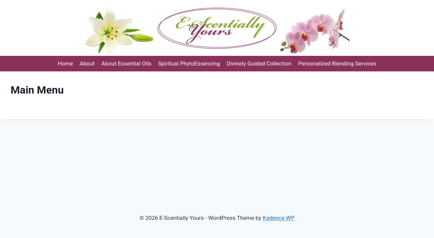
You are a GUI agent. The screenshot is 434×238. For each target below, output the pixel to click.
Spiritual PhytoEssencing (189, 63)
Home (65, 63)
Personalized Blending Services (337, 63)
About (87, 63)
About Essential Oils (126, 63)
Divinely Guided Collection (259, 63)
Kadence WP (278, 218)
